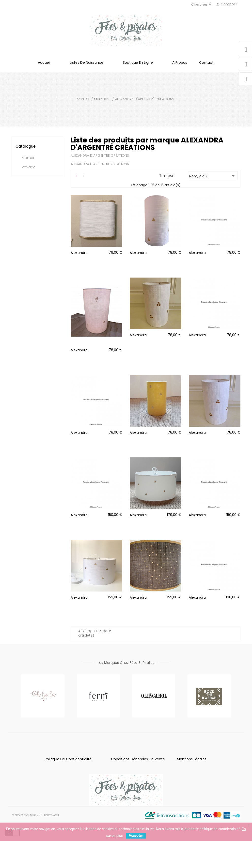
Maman (28, 158)
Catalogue (26, 146)
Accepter (136, 836)
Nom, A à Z (212, 176)
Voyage (28, 167)
